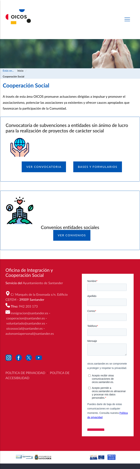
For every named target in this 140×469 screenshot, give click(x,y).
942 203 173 (29, 306)
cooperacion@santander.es (25, 318)
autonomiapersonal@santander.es (29, 333)
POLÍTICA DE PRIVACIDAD (25, 373)
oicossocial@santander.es (24, 328)
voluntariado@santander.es (25, 323)
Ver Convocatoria (43, 166)
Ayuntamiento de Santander (43, 283)
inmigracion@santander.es (29, 313)
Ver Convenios (72, 235)
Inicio (21, 70)
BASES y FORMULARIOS (97, 166)
